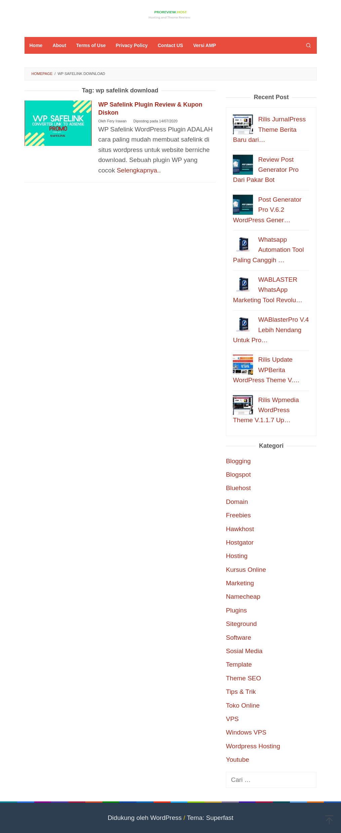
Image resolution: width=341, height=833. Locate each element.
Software (238, 637)
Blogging (238, 461)
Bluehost (238, 487)
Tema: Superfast (210, 817)
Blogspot (238, 474)
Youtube (237, 759)
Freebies (238, 515)
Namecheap (243, 596)
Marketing (240, 583)
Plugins (236, 610)
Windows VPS (246, 732)
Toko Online (242, 705)
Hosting (236, 555)
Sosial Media (244, 650)
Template (239, 664)
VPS (232, 718)
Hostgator (239, 542)
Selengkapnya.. (139, 170)
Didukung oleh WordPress (144, 817)
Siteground (241, 623)
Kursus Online (246, 569)
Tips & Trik (241, 691)
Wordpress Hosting (253, 746)
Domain (237, 501)
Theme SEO (243, 678)
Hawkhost (240, 528)
